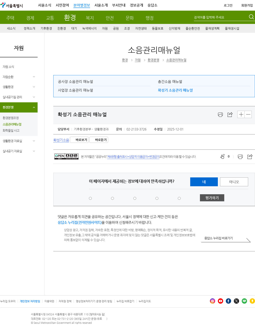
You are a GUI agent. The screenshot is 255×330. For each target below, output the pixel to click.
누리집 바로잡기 (125, 301)
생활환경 (8, 87)
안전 (110, 18)
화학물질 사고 (11, 130)
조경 (127, 28)
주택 (10, 18)
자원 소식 (8, 66)
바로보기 (81, 140)
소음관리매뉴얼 (12, 124)
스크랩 (230, 114)
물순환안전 (193, 28)
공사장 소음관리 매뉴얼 (75, 82)
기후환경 (46, 28)
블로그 (244, 301)
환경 (70, 17)
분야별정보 (81, 5)
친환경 (61, 28)
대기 (74, 28)
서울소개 (101, 5)
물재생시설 (232, 28)
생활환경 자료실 (12, 141)
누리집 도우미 (7, 301)
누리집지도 (145, 301)
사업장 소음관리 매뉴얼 (75, 90)
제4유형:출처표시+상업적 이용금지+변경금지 (133, 156)
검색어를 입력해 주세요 (209, 17)
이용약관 (49, 301)
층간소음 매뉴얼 (170, 82)
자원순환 (8, 77)
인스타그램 (212, 301)
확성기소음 (61, 140)
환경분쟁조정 (11, 118)
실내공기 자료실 (12, 151)
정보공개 (136, 5)
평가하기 (212, 198)
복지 (90, 18)
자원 (105, 28)
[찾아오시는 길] (97, 314)
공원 (116, 28)
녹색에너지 (89, 28)
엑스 (236, 301)
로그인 (228, 5)
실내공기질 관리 (12, 97)
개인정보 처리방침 (30, 301)
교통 (50, 18)
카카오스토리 (252, 301)
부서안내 (118, 5)
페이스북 (228, 301)
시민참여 (62, 5)
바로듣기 (101, 140)
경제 (30, 18)
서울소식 (44, 5)
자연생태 (141, 28)
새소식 (11, 28)
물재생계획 (212, 28)
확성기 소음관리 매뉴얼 (175, 90)
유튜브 (220, 301)
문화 (130, 18)
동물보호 (157, 28)
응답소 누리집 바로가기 (218, 238)
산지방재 (174, 28)
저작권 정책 (65, 301)
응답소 (152, 5)
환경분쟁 (8, 107)
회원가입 (247, 5)
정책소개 (29, 28)
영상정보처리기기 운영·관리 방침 (94, 301)
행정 (149, 18)
